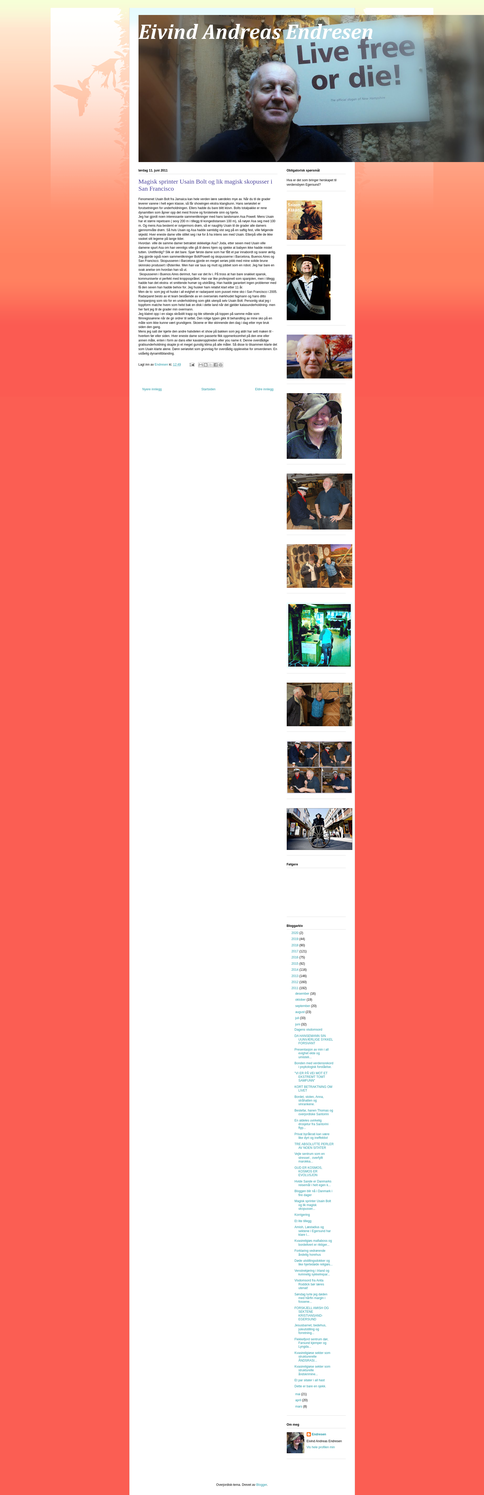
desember (302, 993)
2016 (295, 957)
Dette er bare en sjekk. (310, 1386)
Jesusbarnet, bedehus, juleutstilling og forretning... (310, 1329)
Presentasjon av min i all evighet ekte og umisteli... (311, 1053)
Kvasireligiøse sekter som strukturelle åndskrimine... (312, 1370)
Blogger (261, 1485)
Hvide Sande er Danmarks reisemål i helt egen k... (312, 1183)
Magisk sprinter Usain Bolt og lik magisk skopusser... (312, 1205)
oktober (300, 999)
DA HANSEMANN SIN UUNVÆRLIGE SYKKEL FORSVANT (313, 1039)
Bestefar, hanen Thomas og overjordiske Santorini (313, 1112)
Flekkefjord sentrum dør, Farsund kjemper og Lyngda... (311, 1343)
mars (299, 1406)
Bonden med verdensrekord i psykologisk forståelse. (313, 1065)
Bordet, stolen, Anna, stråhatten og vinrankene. (308, 1100)
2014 (295, 970)
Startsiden (208, 389)
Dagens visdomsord (308, 1029)
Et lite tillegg (302, 1221)
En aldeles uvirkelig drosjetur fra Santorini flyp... (311, 1124)
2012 (295, 982)
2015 (295, 963)
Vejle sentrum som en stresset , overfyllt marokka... (309, 1157)
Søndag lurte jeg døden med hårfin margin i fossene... (310, 1298)
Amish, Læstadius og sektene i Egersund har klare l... (312, 1231)
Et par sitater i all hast (309, 1380)
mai (298, 1394)
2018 (295, 945)
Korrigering (302, 1215)
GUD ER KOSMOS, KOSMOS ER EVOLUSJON (308, 1171)
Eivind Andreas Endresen (256, 33)
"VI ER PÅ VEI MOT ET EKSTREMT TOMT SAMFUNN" (310, 1077)
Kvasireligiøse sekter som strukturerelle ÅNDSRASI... (312, 1356)
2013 (295, 976)
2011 (295, 988)
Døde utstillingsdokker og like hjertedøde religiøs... (313, 1262)
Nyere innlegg (152, 389)
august (300, 1012)
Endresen (319, 1434)
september (303, 1006)
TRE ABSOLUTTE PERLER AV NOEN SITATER (313, 1146)
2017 (295, 951)
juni (298, 1024)
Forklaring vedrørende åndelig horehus (309, 1252)
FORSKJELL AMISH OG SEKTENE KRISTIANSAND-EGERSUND (311, 1313)
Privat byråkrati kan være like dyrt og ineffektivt (311, 1136)
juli (297, 1018)
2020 (295, 933)
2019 (295, 939)
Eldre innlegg (264, 389)
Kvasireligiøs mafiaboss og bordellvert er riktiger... (313, 1242)
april (298, 1400)
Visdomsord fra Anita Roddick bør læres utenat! (309, 1284)
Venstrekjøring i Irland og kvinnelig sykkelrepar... (312, 1272)
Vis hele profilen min (321, 1447)
